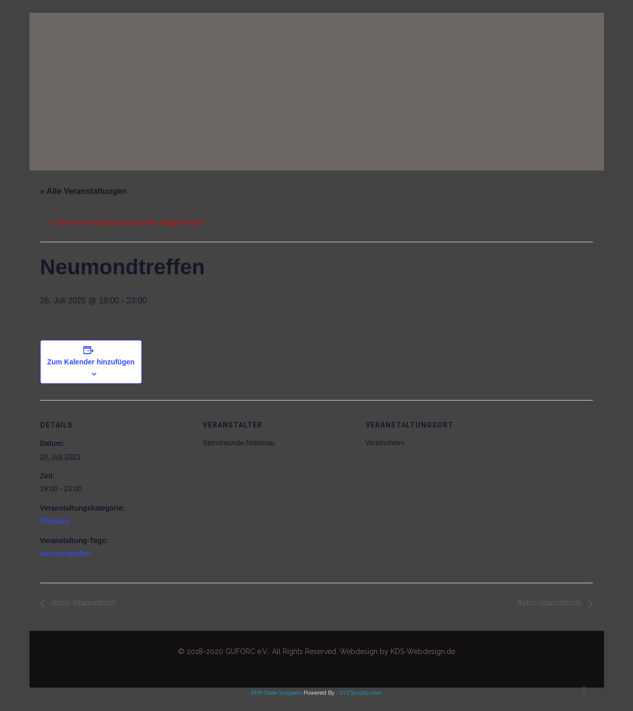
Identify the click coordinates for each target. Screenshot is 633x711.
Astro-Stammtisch (83, 603)
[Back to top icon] (584, 690)
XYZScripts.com (360, 693)
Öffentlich (55, 521)
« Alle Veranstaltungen (83, 191)
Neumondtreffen (65, 554)
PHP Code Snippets (276, 693)
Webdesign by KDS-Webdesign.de (397, 651)
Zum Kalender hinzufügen (91, 362)
